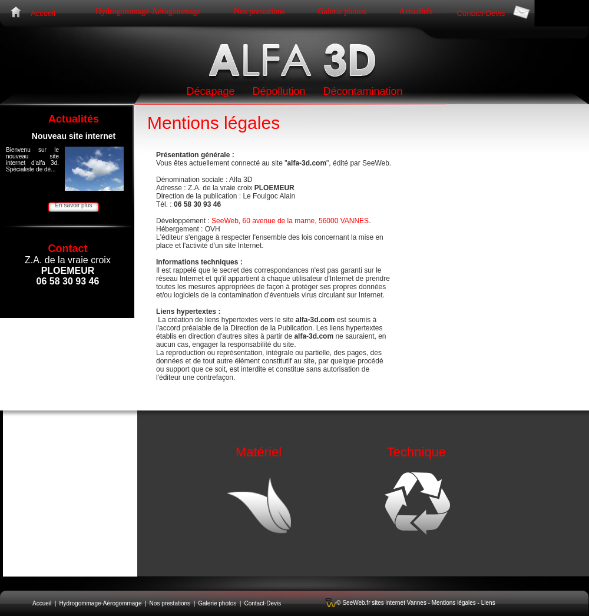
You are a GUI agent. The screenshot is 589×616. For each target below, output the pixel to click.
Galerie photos (342, 11)
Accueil (43, 13)
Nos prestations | (173, 603)
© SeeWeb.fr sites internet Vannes (381, 603)
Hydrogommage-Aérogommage (148, 11)
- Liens (485, 603)
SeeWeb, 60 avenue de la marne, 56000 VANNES (290, 221)
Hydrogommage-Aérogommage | (102, 603)
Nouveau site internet (73, 136)
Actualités (416, 11)
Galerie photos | (219, 603)
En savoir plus (73, 205)
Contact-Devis (481, 13)
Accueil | (44, 603)
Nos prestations (259, 11)
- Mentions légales (451, 603)
